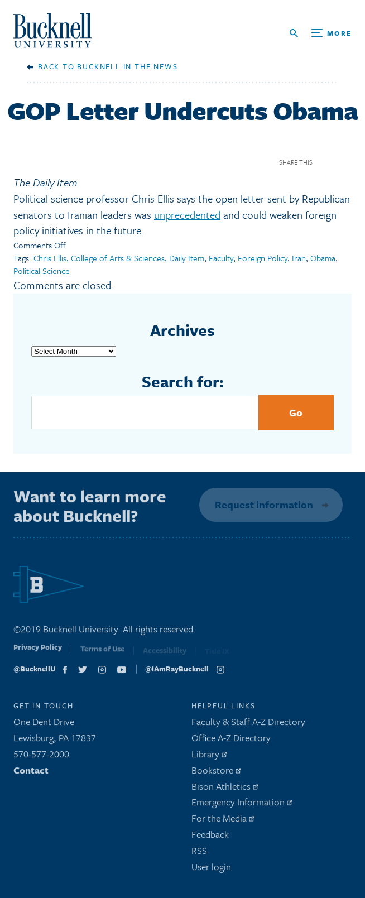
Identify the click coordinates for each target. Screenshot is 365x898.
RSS (199, 853)
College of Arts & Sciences (118, 258)
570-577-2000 (41, 756)
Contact (31, 773)
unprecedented (187, 214)
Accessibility (164, 654)
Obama (322, 258)
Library (209, 756)
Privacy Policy (37, 652)
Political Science (41, 271)
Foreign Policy (262, 258)
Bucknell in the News (127, 66)
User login (211, 869)
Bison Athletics (224, 788)
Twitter (345, 162)
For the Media (222, 821)
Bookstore (216, 773)
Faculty (221, 258)
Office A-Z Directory (231, 740)
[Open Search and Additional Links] (321, 33)
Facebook (325, 162)
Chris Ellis (49, 258)
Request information (262, 504)
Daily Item (186, 258)
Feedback (210, 837)
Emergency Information (241, 804)
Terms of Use (102, 653)
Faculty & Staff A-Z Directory (248, 724)
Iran (299, 258)
